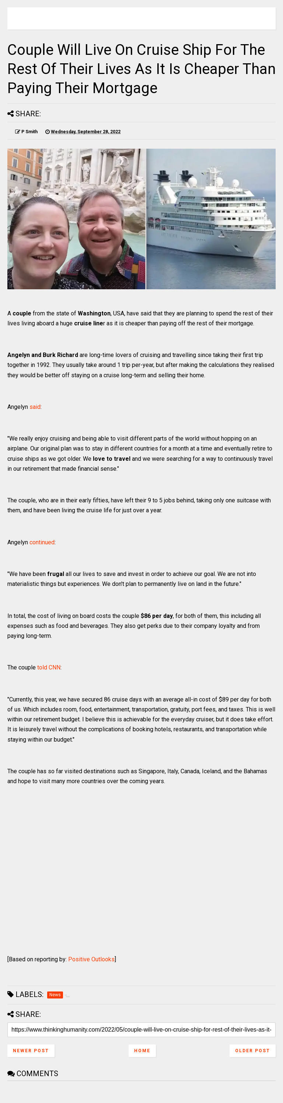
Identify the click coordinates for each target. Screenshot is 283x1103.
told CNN (48, 667)
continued (42, 542)
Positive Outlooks (91, 959)
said (35, 406)
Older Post (252, 1050)
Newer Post (31, 1050)
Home (142, 1050)
